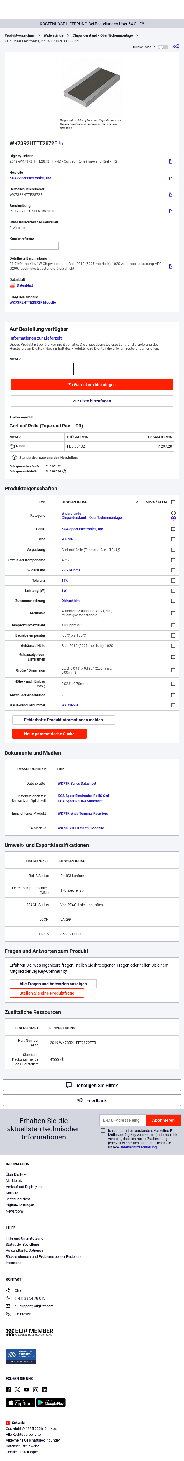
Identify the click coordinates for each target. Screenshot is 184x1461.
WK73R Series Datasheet (77, 784)
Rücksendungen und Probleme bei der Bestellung (44, 1257)
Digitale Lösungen (20, 1205)
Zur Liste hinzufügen (92, 401)
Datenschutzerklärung (138, 1147)
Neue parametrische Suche (49, 734)
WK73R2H (70, 705)
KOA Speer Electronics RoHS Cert (83, 796)
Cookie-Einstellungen (22, 1452)
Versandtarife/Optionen (24, 1251)
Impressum (15, 1263)
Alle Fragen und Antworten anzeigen (53, 983)
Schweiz (15, 1423)
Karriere (12, 1193)
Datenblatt (21, 285)
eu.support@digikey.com (30, 1306)
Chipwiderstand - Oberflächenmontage (103, 35)
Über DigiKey (16, 1175)
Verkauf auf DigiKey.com (25, 1187)
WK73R (67, 539)
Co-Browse (18, 1314)
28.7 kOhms (71, 570)
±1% (65, 580)
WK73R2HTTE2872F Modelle (33, 303)
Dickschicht (71, 601)
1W (64, 591)
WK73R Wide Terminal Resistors (83, 814)
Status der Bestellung (22, 1244)
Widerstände (53, 35)
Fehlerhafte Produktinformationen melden (63, 720)
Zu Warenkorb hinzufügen (92, 384)
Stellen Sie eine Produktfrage (47, 993)
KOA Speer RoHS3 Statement (80, 801)
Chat (14, 1291)
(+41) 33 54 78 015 (25, 1299)
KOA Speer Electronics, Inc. (31, 178)
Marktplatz (14, 1181)
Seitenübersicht (18, 1199)
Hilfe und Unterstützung (24, 1238)
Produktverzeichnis (20, 35)
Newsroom (14, 1211)
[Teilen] (176, 47)
